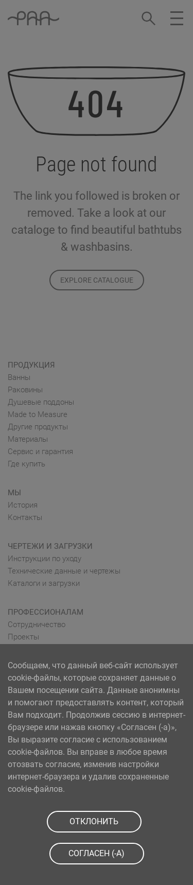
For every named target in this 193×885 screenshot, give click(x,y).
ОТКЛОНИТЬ (93, 821)
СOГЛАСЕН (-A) (96, 853)
